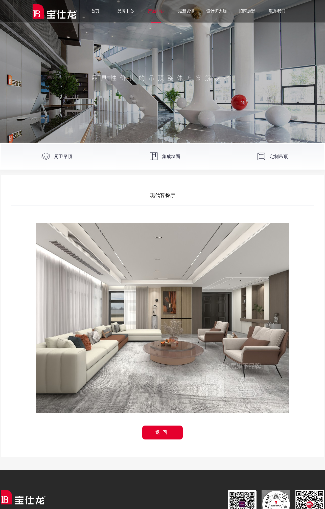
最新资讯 (186, 11)
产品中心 (156, 11)
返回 (162, 432)
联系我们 (277, 11)
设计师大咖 (216, 11)
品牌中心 (126, 11)
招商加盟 (247, 11)
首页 (95, 11)
